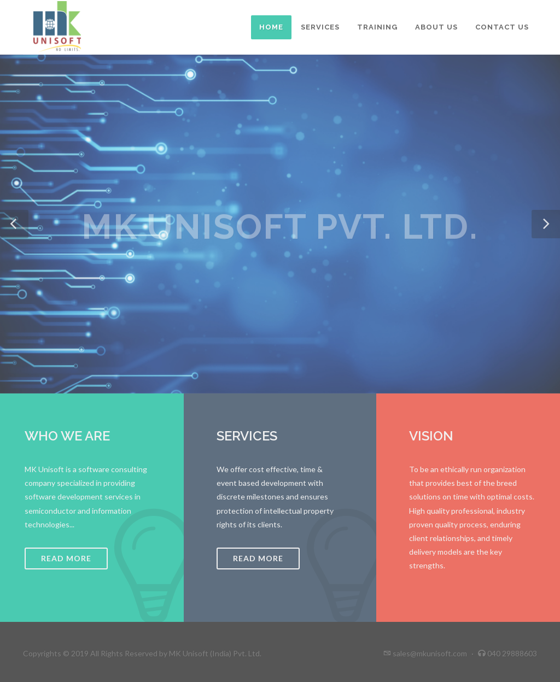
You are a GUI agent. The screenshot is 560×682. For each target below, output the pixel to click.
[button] (14, 224)
